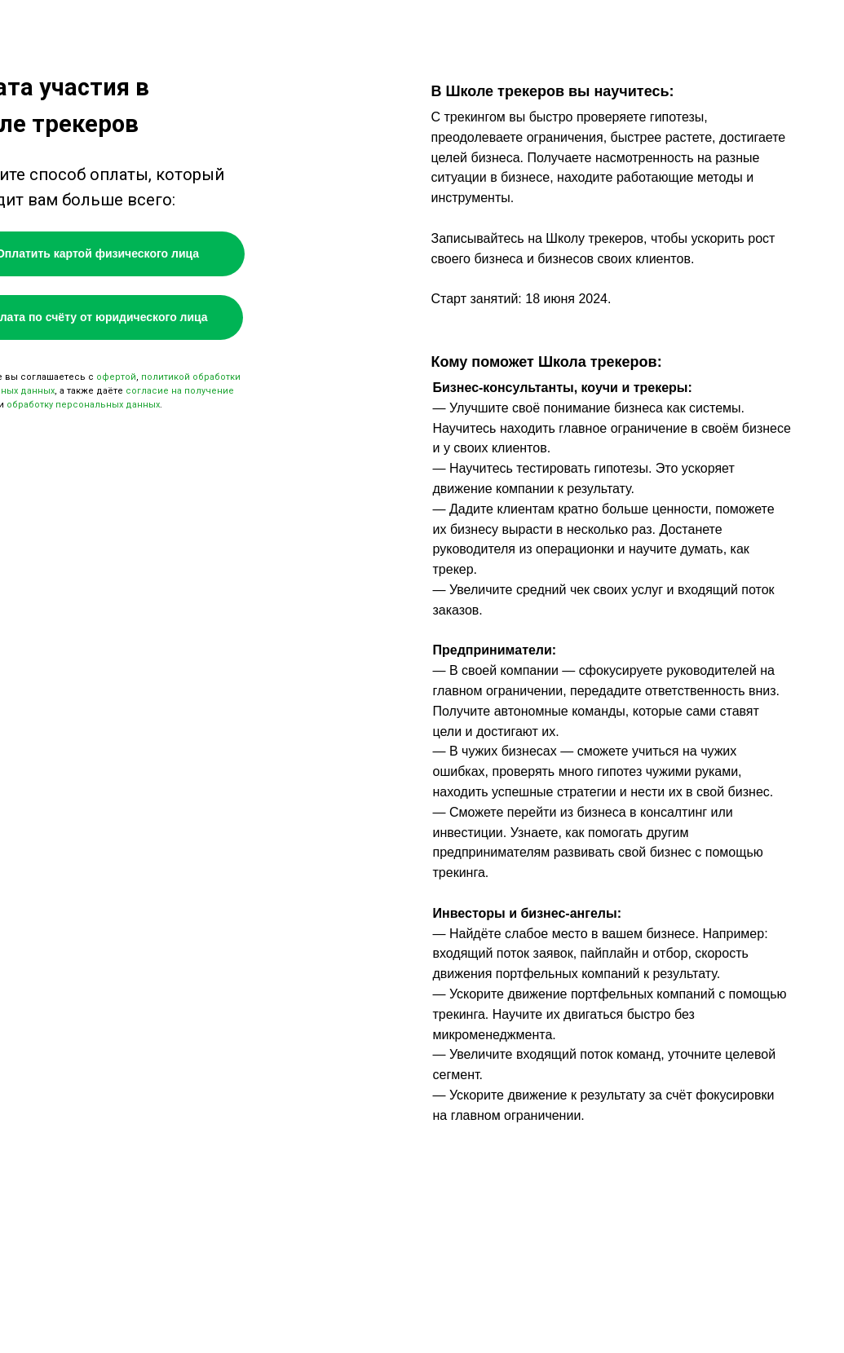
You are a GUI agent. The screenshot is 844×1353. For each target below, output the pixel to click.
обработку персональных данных (83, 404)
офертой (116, 377)
